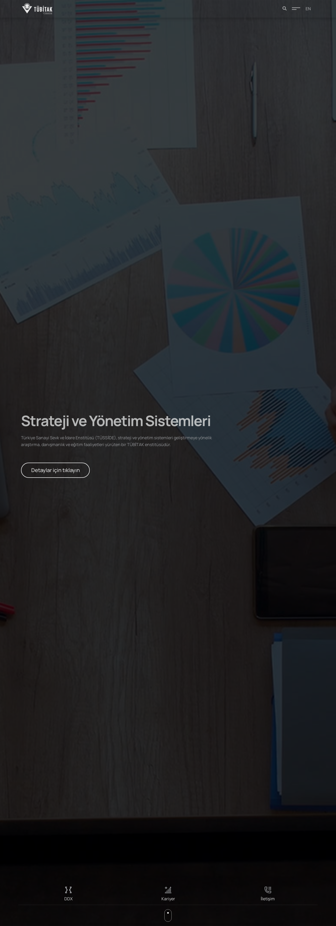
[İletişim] (268, 890)
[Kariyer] (168, 890)
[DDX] (68, 890)
